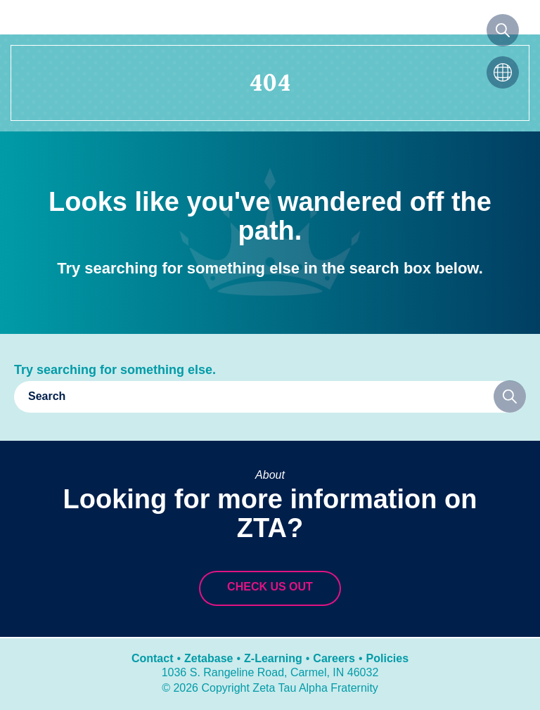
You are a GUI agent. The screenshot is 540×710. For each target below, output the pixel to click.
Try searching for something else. (115, 370)
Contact (152, 658)
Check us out (270, 587)
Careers (334, 658)
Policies (387, 658)
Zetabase (208, 658)
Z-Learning (273, 658)
